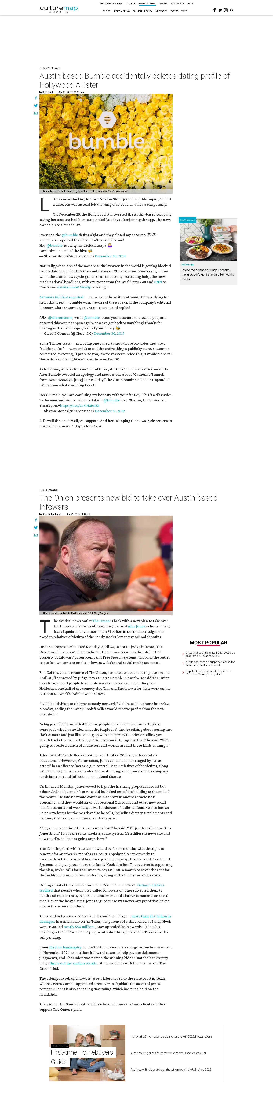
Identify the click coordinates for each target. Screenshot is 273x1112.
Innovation (161, 11)
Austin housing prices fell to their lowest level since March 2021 (168, 1053)
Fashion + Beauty (142, 11)
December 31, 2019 (110, 410)
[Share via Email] (36, 113)
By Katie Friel (46, 92)
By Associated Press (50, 514)
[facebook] (215, 10)
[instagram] (226, 10)
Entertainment (147, 3)
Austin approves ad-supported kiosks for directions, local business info (210, 663)
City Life (130, 3)
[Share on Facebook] (36, 98)
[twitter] (220, 10)
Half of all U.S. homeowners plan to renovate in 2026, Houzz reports (171, 1036)
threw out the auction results (73, 963)
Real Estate (177, 3)
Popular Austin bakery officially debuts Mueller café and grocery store (208, 673)
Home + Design (122, 11)
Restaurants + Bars (110, 3)
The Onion (101, 621)
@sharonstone (60, 317)
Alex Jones (136, 626)
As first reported (61, 297)
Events (174, 11)
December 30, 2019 (110, 256)
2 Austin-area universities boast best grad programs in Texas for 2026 (210, 654)
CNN (158, 281)
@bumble (70, 234)
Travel (163, 3)
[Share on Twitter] (36, 106)
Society (107, 11)
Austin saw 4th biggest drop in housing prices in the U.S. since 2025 (171, 1069)
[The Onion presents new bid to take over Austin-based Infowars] (106, 566)
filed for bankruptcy (65, 947)
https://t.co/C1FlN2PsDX (79, 405)
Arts (190, 3)
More (184, 11)
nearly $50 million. (79, 926)
